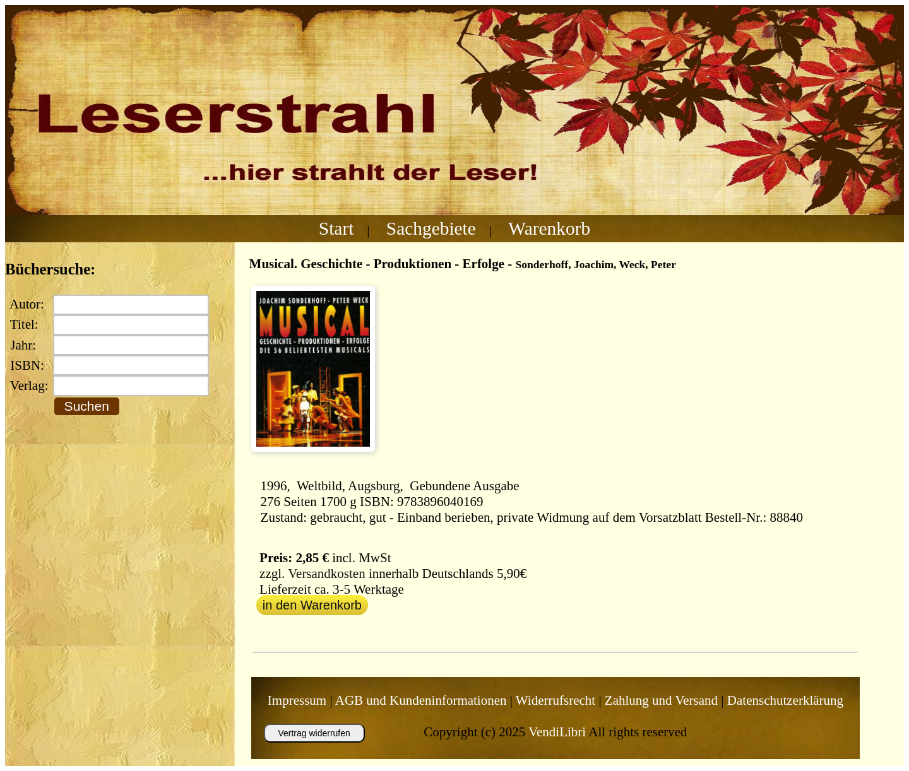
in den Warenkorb (312, 605)
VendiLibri (557, 731)
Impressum (297, 700)
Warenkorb (549, 228)
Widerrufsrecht (555, 700)
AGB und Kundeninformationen (421, 700)
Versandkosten (326, 573)
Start (336, 228)
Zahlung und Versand (661, 700)
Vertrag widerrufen (314, 733)
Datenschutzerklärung (785, 700)
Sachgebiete (431, 228)
